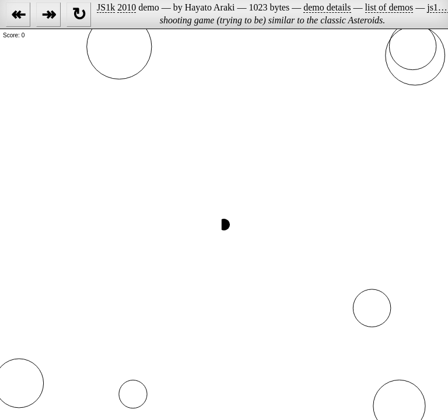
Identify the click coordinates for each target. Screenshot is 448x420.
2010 (126, 7)
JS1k (106, 7)
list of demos (389, 7)
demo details (327, 7)
